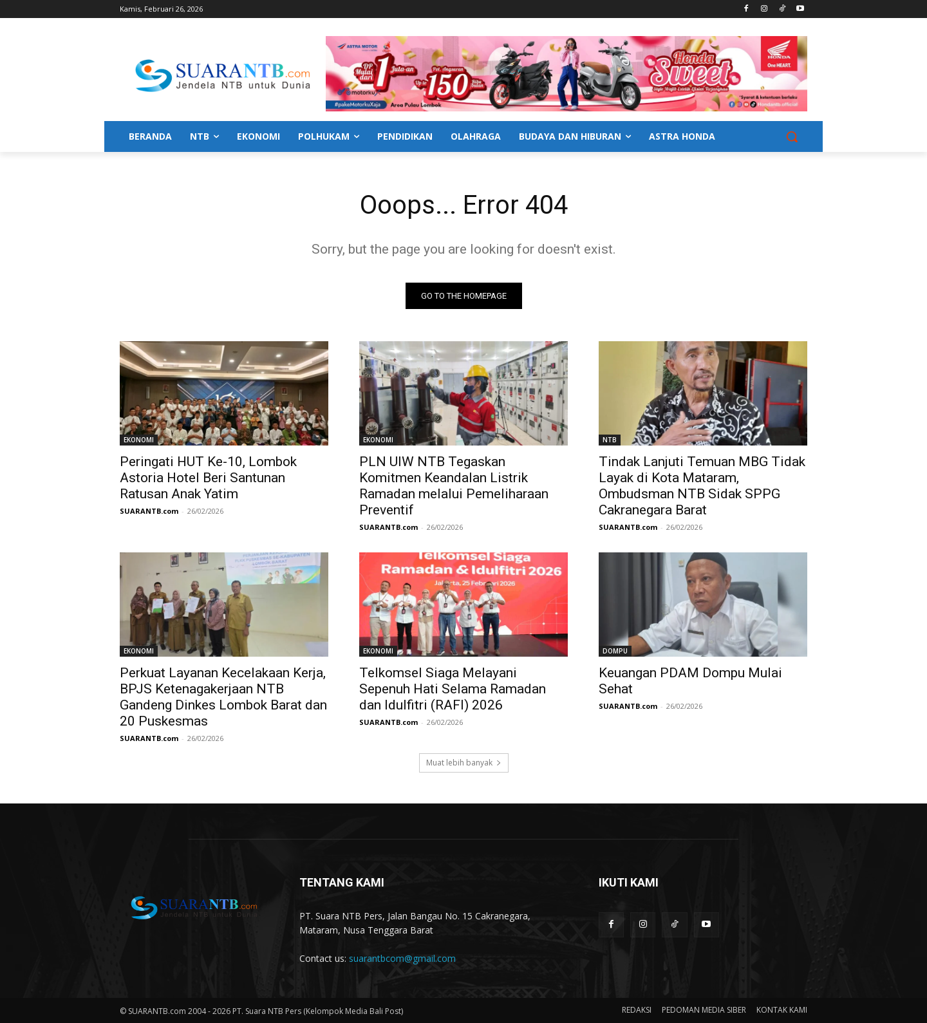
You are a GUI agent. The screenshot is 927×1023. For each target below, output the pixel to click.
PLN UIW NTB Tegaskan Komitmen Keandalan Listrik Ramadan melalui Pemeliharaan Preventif (453, 486)
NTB (610, 439)
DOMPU (615, 650)
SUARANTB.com (149, 511)
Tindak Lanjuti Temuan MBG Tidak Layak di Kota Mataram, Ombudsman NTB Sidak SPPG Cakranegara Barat (702, 486)
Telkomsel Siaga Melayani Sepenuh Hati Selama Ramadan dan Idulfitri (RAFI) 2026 (452, 689)
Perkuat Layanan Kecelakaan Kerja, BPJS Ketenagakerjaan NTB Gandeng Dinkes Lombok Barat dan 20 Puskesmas (223, 697)
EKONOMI (139, 439)
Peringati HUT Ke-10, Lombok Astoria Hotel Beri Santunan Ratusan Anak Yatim (208, 478)
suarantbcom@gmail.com (402, 958)
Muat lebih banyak (463, 762)
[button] (791, 136)
